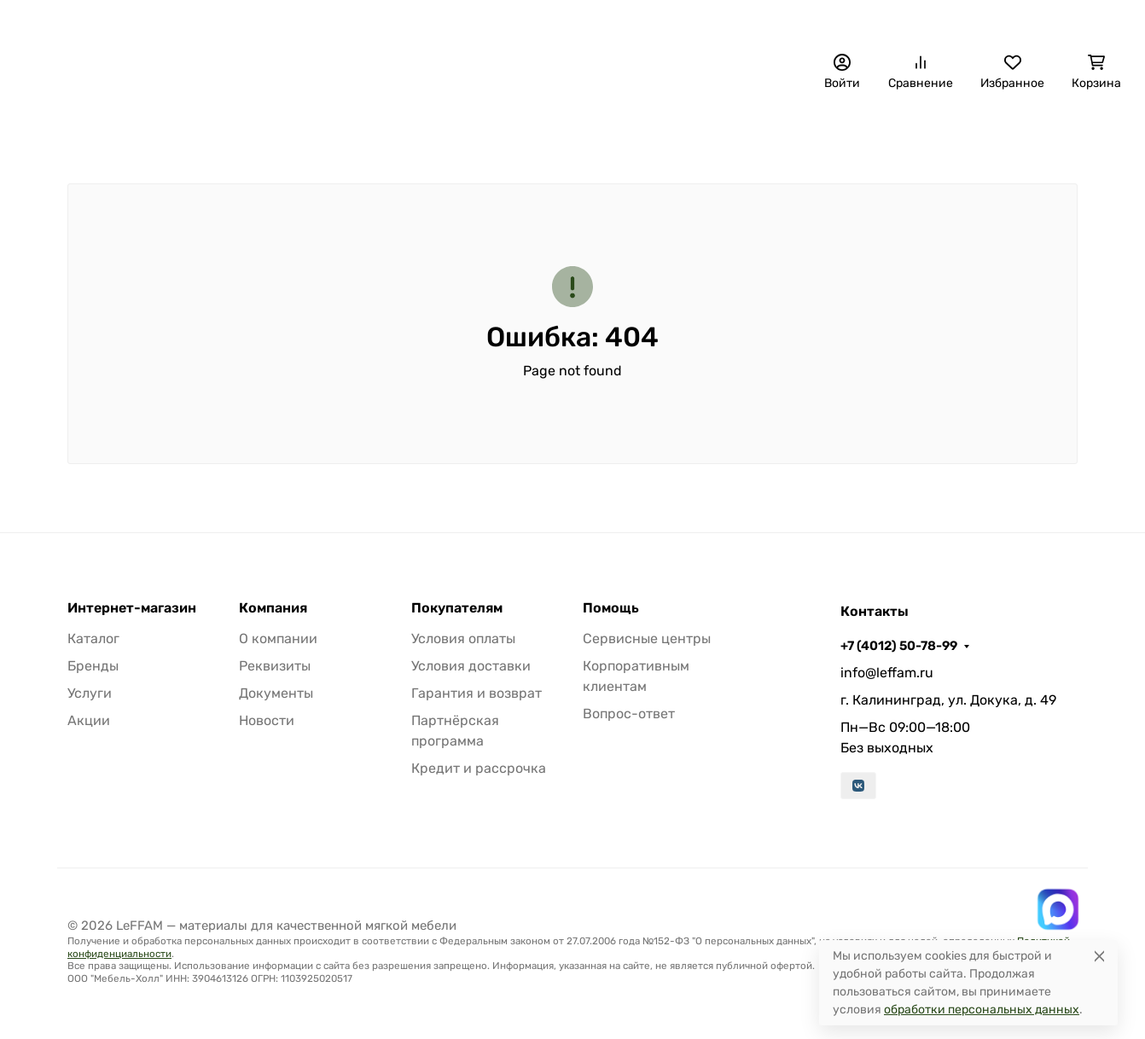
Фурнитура (801, 133)
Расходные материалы (946, 133)
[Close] (1099, 956)
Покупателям (457, 608)
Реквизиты (275, 666)
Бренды (61, 133)
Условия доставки (471, 666)
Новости (266, 720)
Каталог (93, 638)
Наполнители (528, 133)
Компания (273, 608)
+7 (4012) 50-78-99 (799, 21)
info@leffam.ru (886, 673)
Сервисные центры (647, 638)
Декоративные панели (195, 133)
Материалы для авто (674, 133)
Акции (88, 720)
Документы (276, 693)
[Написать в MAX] (1058, 909)
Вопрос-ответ (629, 713)
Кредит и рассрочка (478, 768)
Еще (1076, 133)
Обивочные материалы (375, 133)
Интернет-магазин (131, 608)
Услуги (89, 693)
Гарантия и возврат (476, 693)
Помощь (611, 608)
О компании (516, 22)
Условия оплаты (463, 638)
